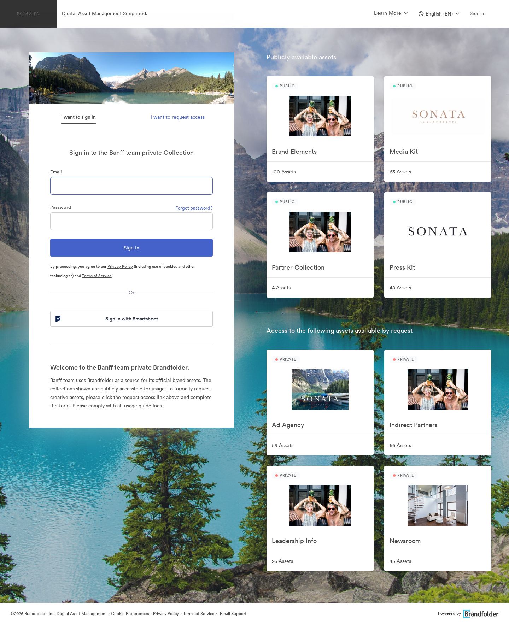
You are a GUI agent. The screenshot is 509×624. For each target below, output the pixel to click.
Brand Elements (294, 151)
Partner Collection (298, 267)
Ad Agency (288, 425)
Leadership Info (294, 541)
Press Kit (402, 267)
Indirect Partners (414, 425)
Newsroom (405, 541)
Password (60, 207)
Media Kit (404, 151)
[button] (438, 14)
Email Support (232, 614)
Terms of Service (97, 275)
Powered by (468, 613)
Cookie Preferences (130, 614)
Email (56, 172)
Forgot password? (194, 208)
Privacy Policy (120, 266)
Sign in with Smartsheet (106, 318)
